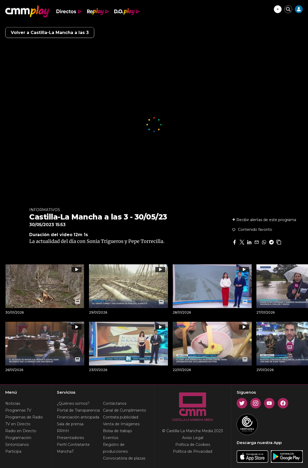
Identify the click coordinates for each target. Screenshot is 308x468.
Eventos (110, 437)
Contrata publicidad (120, 417)
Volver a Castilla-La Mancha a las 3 (50, 32)
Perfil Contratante (73, 444)
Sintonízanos (17, 444)
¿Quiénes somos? (73, 403)
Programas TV (18, 410)
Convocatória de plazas (124, 458)
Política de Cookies (192, 444)
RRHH (63, 430)
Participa (13, 451)
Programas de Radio (24, 417)
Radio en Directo (20, 430)
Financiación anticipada (78, 417)
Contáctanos (114, 403)
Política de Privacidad (192, 451)
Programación (18, 437)
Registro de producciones (115, 448)
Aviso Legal (192, 437)
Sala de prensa (70, 424)
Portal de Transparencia (78, 410)
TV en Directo (18, 424)
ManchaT (65, 451)
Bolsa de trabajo (117, 430)
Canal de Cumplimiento (124, 410)
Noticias (12, 403)
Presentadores (70, 437)
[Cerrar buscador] (288, 9)
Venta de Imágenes (121, 424)
